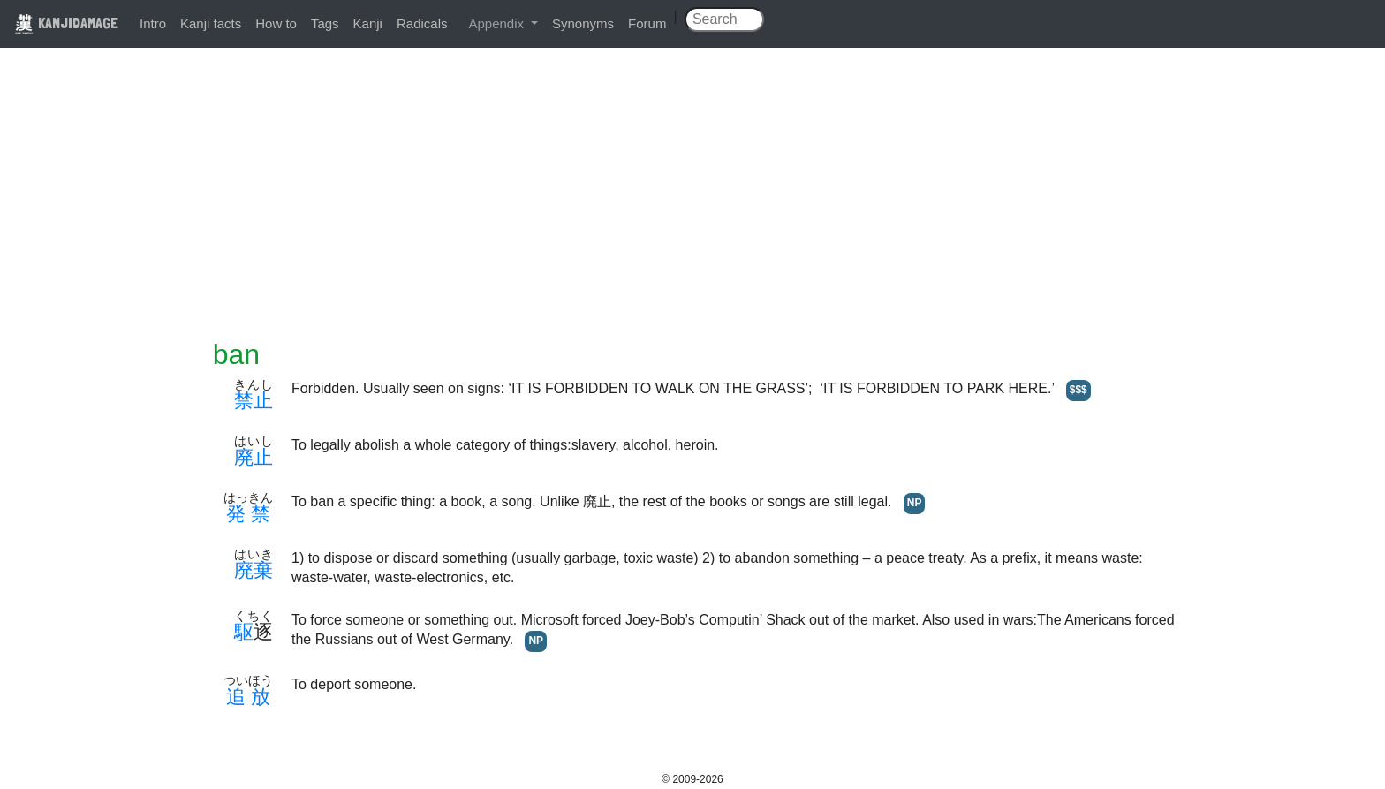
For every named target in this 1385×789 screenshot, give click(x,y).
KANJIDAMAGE (66, 22)
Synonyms (583, 23)
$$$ (1078, 389)
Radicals (422, 23)
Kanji (367, 23)
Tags (325, 23)
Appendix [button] (497, 23)
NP (914, 503)
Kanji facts (210, 23)
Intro (153, 23)
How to (276, 23)
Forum (647, 23)
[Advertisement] (692, 205)
